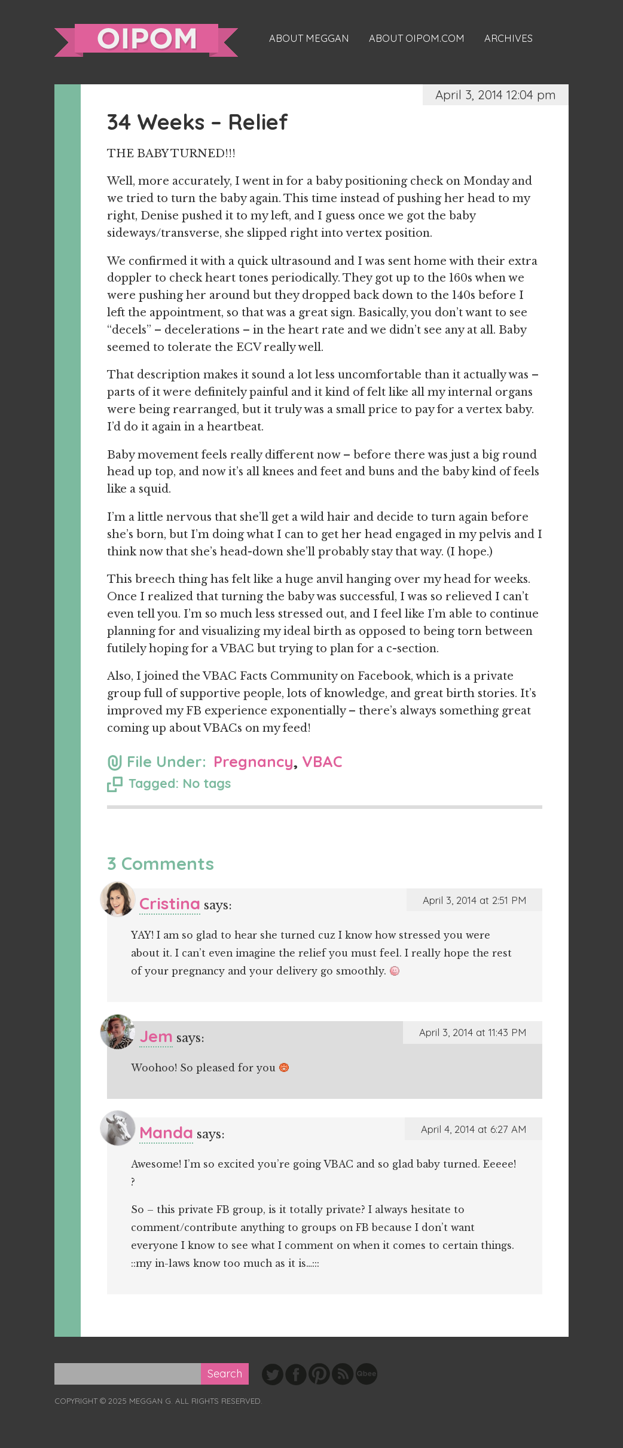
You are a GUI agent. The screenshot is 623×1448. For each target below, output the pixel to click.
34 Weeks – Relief (197, 121)
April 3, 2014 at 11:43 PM (472, 1032)
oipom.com (146, 40)
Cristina (169, 903)
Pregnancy (253, 761)
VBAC (322, 761)
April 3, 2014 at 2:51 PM (474, 900)
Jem (156, 1035)
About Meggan (309, 38)
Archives (508, 38)
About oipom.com (417, 38)
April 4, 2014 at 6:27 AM (473, 1129)
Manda (166, 1132)
